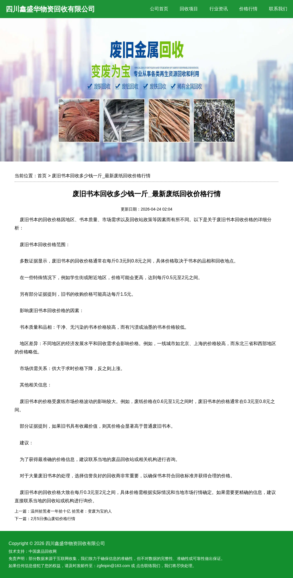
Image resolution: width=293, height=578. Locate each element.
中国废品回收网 (43, 551)
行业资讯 (218, 8)
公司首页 (159, 8)
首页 (42, 175)
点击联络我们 (148, 565)
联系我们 (278, 8)
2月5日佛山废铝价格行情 (53, 518)
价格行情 (248, 8)
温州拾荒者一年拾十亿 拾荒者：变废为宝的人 (71, 511)
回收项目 (189, 8)
